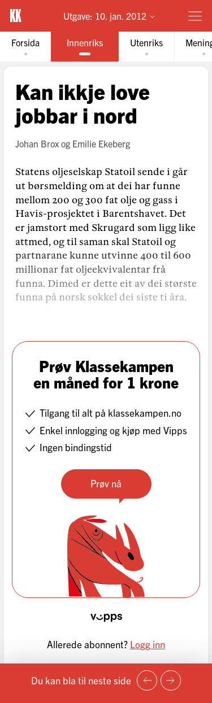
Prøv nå (106, 483)
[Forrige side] (147, 680)
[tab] (25, 47)
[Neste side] (171, 680)
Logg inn (147, 644)
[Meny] (195, 16)
